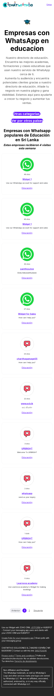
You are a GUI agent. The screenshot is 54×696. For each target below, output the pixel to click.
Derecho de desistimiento (26, 661)
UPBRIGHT (27, 448)
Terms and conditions (25, 656)
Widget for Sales (27, 314)
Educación (27, 188)
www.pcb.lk (27, 403)
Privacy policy (8, 656)
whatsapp (27, 493)
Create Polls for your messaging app (18, 638)
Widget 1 (27, 179)
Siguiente (38, 610)
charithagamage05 (27, 358)
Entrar (49, 4)
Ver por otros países (27, 121)
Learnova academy (27, 583)
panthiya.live (27, 269)
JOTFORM (35, 627)
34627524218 (41, 651)
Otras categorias (26, 114)
